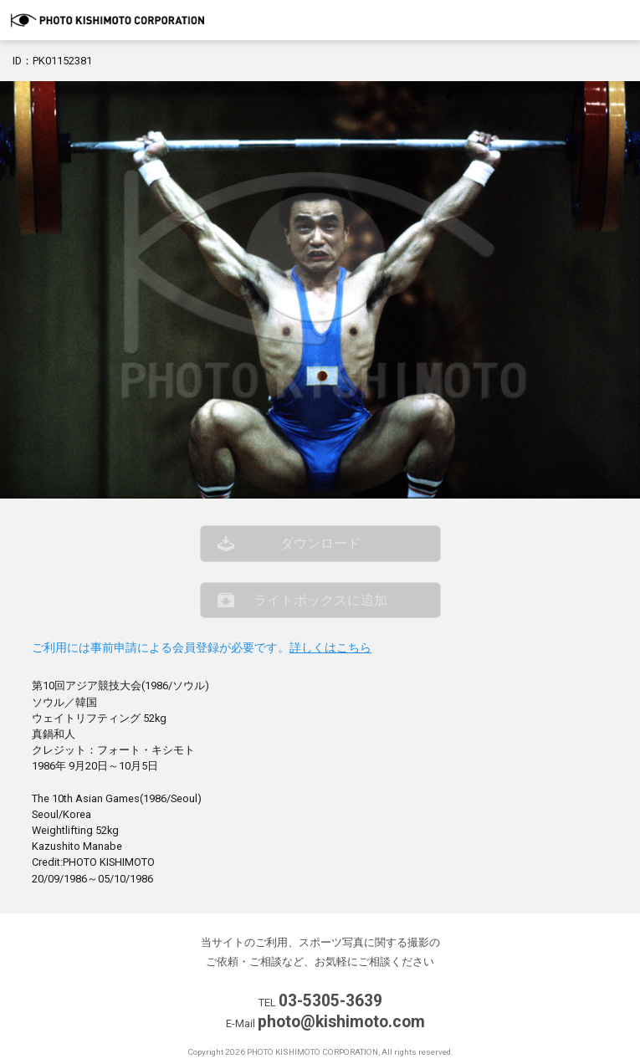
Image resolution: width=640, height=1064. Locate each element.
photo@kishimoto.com (341, 1021)
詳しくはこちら (330, 648)
